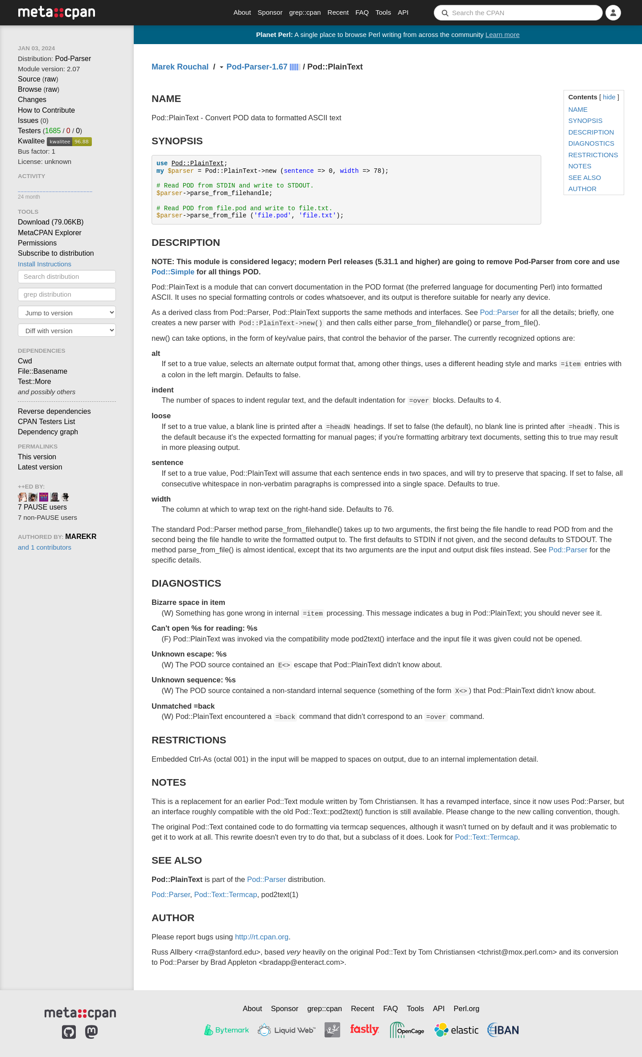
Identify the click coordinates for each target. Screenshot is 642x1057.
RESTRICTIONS (593, 155)
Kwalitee (31, 141)
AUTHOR (582, 188)
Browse (29, 89)
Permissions (37, 243)
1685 (53, 131)
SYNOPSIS (585, 120)
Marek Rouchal (180, 66)
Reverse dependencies (54, 411)
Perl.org (467, 1008)
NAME (578, 109)
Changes (32, 99)
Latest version (40, 467)
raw (50, 79)
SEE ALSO (584, 177)
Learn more (503, 34)
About (242, 12)
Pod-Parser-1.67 (257, 66)
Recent (338, 12)
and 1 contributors (44, 547)
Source (29, 79)
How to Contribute (46, 110)
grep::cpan (305, 12)
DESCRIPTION (591, 132)
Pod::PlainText (198, 163)
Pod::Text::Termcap (486, 837)
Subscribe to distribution (56, 253)
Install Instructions (44, 264)
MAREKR (80, 536)
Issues (28, 120)
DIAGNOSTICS (591, 143)
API (403, 12)
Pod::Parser (499, 312)
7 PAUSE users (42, 507)
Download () (51, 222)
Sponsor (270, 12)
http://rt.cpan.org (261, 937)
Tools (383, 12)
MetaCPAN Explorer (50, 233)
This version (37, 457)
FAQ (362, 12)
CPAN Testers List (46, 421)
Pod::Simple (173, 272)
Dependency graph (48, 432)
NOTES (580, 166)
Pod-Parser (73, 58)
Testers (29, 131)
